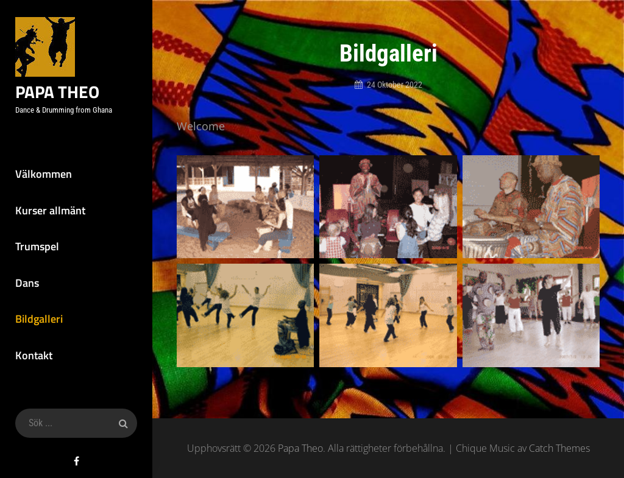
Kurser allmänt (50, 210)
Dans (27, 283)
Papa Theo (57, 92)
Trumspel (37, 246)
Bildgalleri (39, 319)
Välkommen (43, 174)
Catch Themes (559, 448)
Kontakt (33, 355)
